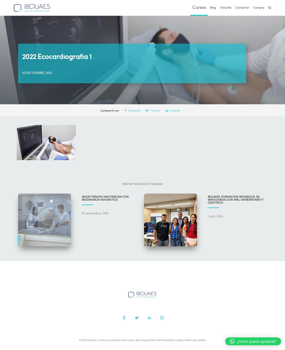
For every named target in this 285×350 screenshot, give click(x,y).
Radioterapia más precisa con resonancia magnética (105, 198)
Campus (258, 7)
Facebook (132, 110)
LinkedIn (173, 110)
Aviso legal (142, 340)
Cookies (178, 340)
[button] (253, 341)
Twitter (153, 110)
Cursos (199, 8)
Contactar (242, 7)
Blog (213, 7)
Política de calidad (195, 340)
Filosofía (225, 7)
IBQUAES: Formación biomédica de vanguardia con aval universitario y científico (236, 200)
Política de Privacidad (161, 340)
